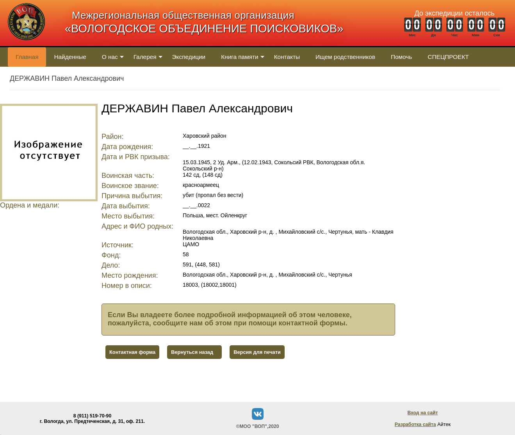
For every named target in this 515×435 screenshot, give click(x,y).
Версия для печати (257, 352)
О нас (110, 56)
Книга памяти (239, 56)
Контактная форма (132, 352)
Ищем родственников (345, 56)
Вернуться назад (192, 352)
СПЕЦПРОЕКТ (448, 56)
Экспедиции (189, 56)
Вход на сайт (422, 412)
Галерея (145, 56)
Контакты (287, 56)
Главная (27, 56)
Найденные (70, 56)
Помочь (401, 56)
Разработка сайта (415, 424)
